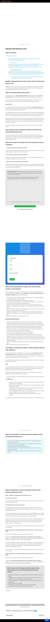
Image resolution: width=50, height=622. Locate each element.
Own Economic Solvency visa (17, 610)
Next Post (41, 615)
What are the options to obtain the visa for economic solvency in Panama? (23, 65)
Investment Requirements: (16, 70)
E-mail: (11, 265)
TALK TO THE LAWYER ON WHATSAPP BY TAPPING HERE (25, 206)
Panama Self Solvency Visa (12, 56)
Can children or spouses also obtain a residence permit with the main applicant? (25, 71)
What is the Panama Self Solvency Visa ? (17, 60)
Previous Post (10, 615)
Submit (12, 279)
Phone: (11, 269)
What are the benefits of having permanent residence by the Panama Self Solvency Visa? (26, 72)
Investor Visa (14, 63)
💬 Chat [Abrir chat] (46, 620)
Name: (11, 260)
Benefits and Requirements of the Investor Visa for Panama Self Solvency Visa (24, 58)
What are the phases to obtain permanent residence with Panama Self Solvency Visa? (26, 74)
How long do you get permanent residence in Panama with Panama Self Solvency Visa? (26, 64)
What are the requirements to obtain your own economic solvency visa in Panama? (25, 67)
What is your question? (14, 273)
